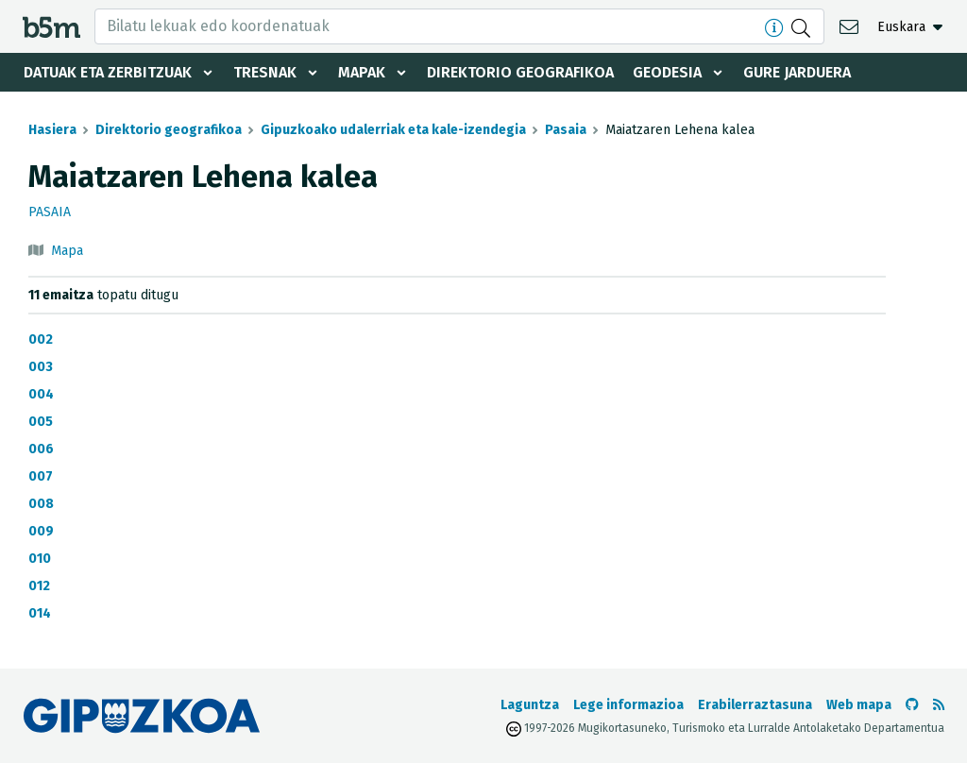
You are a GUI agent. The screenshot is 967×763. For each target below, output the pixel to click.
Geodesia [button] (667, 72)
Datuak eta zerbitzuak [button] (108, 72)
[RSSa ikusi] (938, 705)
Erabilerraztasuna (755, 705)
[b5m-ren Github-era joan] (912, 705)
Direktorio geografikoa (520, 72)
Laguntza (529, 705)
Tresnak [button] (265, 72)
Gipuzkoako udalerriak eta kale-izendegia (393, 130)
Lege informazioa (628, 705)
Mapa (67, 251)
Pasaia (565, 130)
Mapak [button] (361, 72)
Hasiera (52, 130)
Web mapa (858, 705)
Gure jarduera (797, 72)
